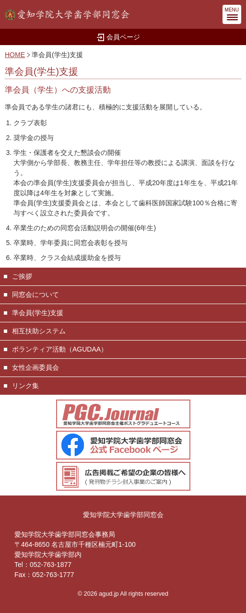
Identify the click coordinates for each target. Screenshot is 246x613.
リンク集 (25, 385)
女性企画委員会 (35, 367)
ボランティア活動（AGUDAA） (59, 349)
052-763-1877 (50, 564)
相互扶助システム (39, 331)
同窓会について (35, 294)
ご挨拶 (22, 276)
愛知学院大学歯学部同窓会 (123, 515)
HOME (15, 55)
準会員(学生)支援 (37, 313)
